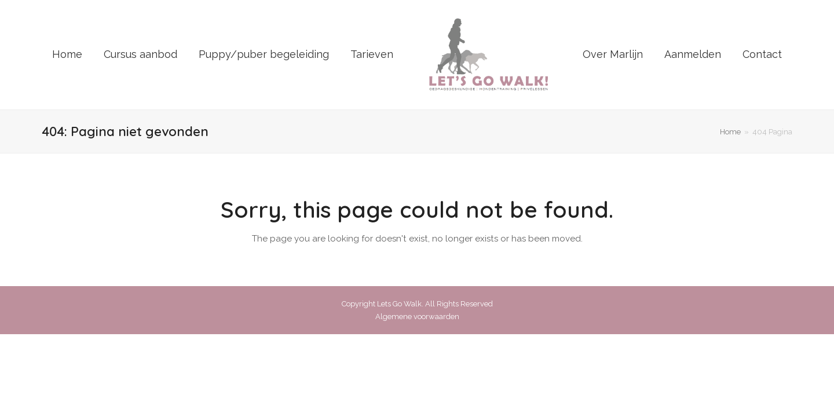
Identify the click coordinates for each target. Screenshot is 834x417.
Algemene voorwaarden (417, 316)
